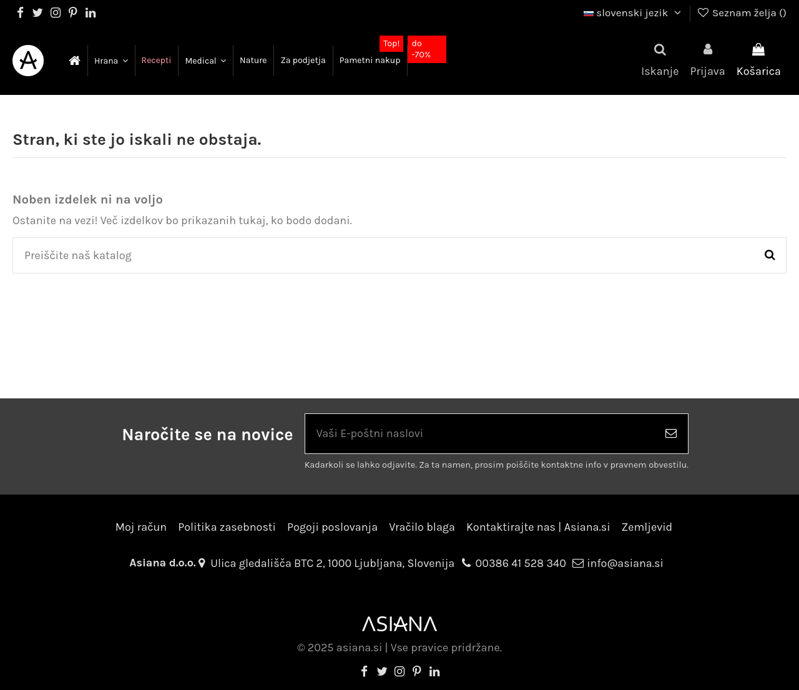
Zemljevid (647, 527)
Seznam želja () (741, 12)
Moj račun (141, 527)
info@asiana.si (625, 563)
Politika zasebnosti (227, 527)
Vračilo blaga (422, 527)
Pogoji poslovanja (332, 527)
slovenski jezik (634, 12)
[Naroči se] (671, 433)
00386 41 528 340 (521, 563)
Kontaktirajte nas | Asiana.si (538, 527)
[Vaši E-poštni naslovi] (479, 433)
